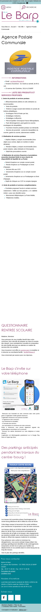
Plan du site (18, 605)
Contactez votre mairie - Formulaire (14, 606)
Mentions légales (7, 605)
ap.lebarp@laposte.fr (17, 81)
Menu (8, 7)
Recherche (31, 7)
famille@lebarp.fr (29, 352)
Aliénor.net (22, 610)
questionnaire (24, 350)
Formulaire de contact (8, 571)
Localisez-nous (6, 573)
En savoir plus (21, 3)
